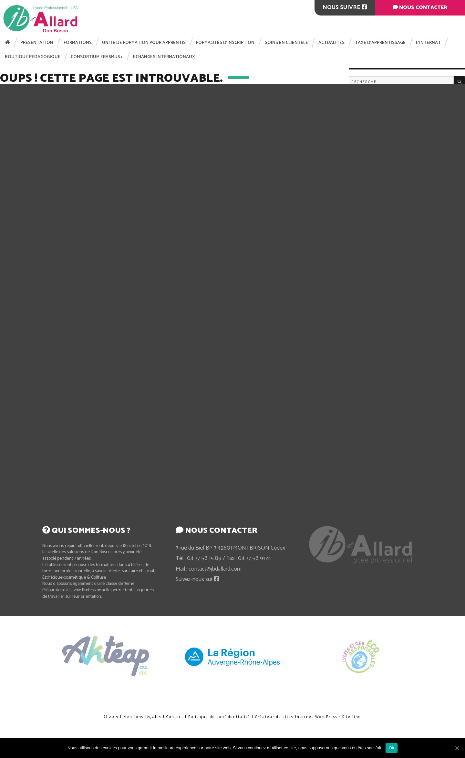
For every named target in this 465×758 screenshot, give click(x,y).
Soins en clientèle (286, 43)
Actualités (331, 43)
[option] (233, 656)
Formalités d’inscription (225, 43)
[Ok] (457, 748)
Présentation (36, 43)
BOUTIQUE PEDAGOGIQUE (32, 57)
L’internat (428, 43)
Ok (391, 747)
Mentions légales (142, 717)
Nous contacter (420, 7)
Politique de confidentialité (230, 709)
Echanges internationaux (164, 57)
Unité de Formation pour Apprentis (144, 43)
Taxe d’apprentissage (380, 43)
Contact (174, 717)
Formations (78, 43)
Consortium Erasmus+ (97, 57)
